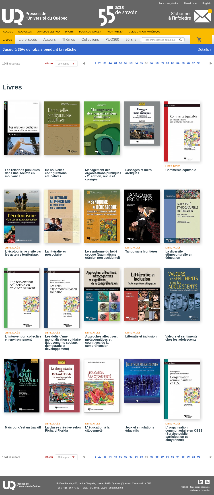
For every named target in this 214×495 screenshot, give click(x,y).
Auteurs (49, 39)
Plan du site (190, 3)
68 (183, 63)
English (206, 3)
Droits (69, 31)
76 (188, 63)
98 (198, 63)
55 (141, 63)
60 (167, 63)
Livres (7, 39)
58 (157, 63)
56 (146, 63)
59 (162, 63)
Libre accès (28, 39)
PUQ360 (112, 39)
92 (193, 63)
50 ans (131, 39)
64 (177, 63)
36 (104, 63)
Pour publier (115, 31)
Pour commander (90, 31)
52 (125, 63)
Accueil (8, 31)
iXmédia (206, 490)
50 (120, 63)
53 (131, 63)
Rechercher (181, 39)
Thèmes (68, 39)
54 (136, 63)
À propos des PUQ (48, 31)
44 (110, 63)
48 (115, 63)
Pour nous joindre (168, 3)
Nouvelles (25, 31)
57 (151, 63)
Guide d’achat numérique (144, 31)
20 (99, 63)
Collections (90, 39)
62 (172, 63)
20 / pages (63, 63)
